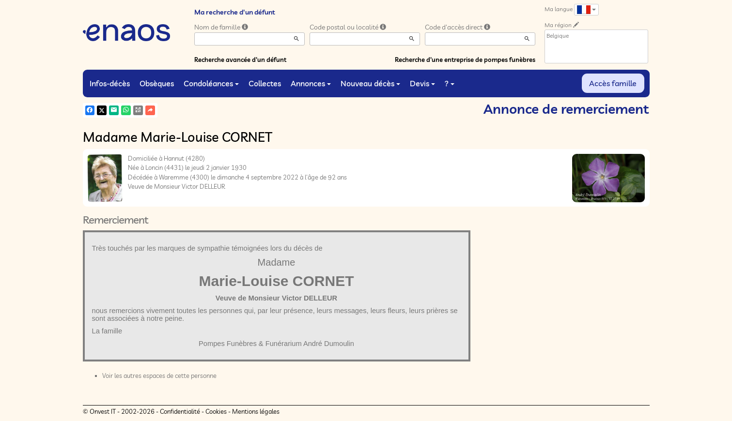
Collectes (265, 83)
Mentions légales (256, 411)
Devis (422, 83)
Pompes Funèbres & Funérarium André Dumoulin (276, 343)
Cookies (216, 411)
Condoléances (211, 83)
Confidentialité (180, 411)
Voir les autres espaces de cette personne (159, 375)
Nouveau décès (370, 83)
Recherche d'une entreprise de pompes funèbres (465, 59)
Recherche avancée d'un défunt (240, 59)
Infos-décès (110, 83)
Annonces (311, 83)
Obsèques (157, 83)
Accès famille (613, 83)
